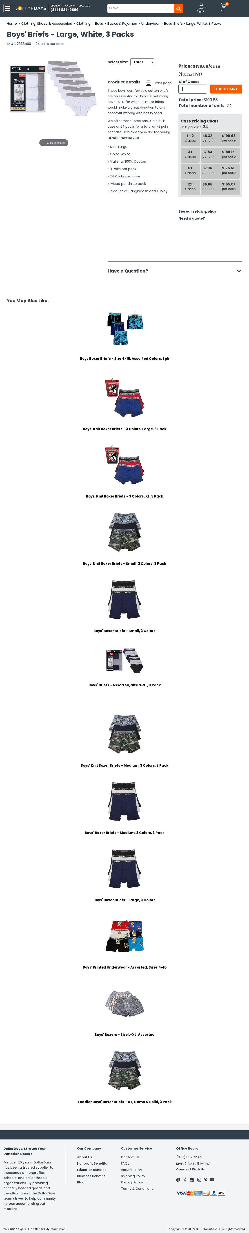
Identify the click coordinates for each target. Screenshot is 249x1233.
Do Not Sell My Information (48, 1229)
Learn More (208, 1223)
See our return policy (197, 211)
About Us (84, 1157)
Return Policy (131, 1170)
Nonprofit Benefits (92, 1163)
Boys (99, 23)
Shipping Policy (133, 1176)
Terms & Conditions (137, 1188)
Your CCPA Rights (14, 1229)
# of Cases (188, 81)
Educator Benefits (91, 1170)
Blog (80, 1182)
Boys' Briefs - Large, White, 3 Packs (192, 23)
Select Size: (118, 62)
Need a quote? (191, 218)
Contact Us (130, 1157)
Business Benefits (91, 1176)
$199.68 (211, 100)
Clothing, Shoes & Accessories (46, 23)
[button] (201, 8)
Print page (163, 83)
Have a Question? (130, 271)
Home (12, 23)
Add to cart (226, 89)
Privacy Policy (132, 1182)
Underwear (150, 23)
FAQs (125, 1163)
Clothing (83, 23)
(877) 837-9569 (189, 1157)
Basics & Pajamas (122, 23)
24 (229, 105)
